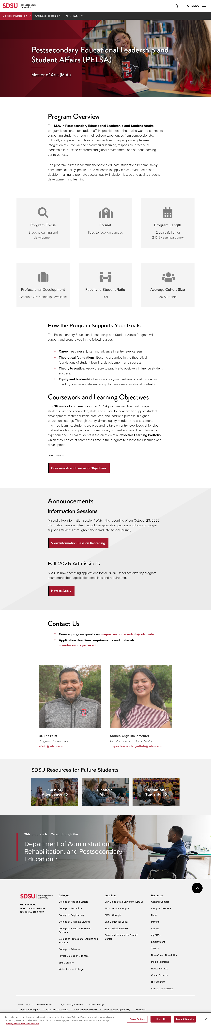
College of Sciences (69, 949)
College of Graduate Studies (74, 921)
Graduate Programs (46, 15)
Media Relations (160, 961)
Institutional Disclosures (57, 1009)
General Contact (160, 901)
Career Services (159, 975)
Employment (158, 942)
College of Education (15, 15)
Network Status (159, 968)
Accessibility (24, 1004)
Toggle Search (177, 6)
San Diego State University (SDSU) (124, 901)
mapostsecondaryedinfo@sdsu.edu (127, 634)
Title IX (155, 948)
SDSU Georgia (113, 915)
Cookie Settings (97, 1004)
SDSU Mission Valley (116, 928)
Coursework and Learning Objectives (78, 468)
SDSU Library (66, 962)
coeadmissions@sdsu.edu (78, 645)
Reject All (160, 1021)
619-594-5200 (28, 904)
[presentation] (63, 895)
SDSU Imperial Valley (116, 921)
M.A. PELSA (72, 15)
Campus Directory (161, 908)
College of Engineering (71, 915)
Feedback (141, 1009)
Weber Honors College (71, 969)
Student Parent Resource (85, 1009)
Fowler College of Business (74, 956)
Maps (154, 915)
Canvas (155, 928)
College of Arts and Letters (73, 901)
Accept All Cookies (185, 1021)
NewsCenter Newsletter (164, 955)
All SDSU (196, 6)
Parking (155, 921)
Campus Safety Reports (29, 1009)
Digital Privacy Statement (71, 1004)
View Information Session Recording (78, 543)
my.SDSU (156, 935)
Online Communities (162, 988)
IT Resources (158, 982)
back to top (197, 888)
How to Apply (61, 590)
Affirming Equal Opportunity (117, 1009)
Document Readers (45, 1004)
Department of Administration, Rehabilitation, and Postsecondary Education (73, 851)
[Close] (205, 1021)
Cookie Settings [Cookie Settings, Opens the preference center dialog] (137, 1021)
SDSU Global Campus (117, 908)
